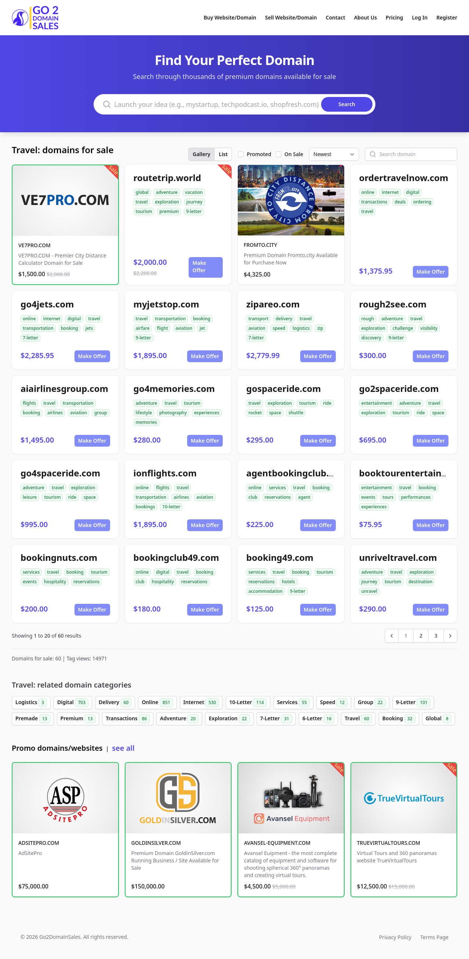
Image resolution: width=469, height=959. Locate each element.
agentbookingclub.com (297, 473)
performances (415, 497)
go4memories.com (174, 388)
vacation (194, 192)
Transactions (128, 718)
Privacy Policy (395, 937)
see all (123, 748)
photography (173, 413)
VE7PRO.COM (34, 245)
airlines (55, 413)
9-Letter (413, 702)
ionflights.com (165, 473)
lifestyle (144, 413)
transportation (38, 328)
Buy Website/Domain (230, 17)
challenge (403, 328)
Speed (334, 702)
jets (89, 328)
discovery (371, 338)
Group (372, 702)
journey (194, 202)
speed (279, 328)
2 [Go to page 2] (420, 635)
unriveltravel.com (398, 557)
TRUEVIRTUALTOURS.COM (389, 842)
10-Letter (248, 702)
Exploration (229, 718)
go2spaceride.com (399, 388)
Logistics (31, 702)
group (100, 413)
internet (390, 192)
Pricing (394, 17)
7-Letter (276, 718)
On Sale (293, 154)
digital (412, 192)
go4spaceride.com (60, 473)
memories (146, 422)
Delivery (115, 702)
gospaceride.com (283, 388)
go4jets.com (47, 304)
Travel (358, 718)
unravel (369, 591)
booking (69, 328)
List (223, 154)
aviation (183, 328)
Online (157, 702)
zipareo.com (273, 304)
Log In (420, 17)
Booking (398, 718)
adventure (167, 192)
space (275, 413)
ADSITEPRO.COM (38, 842)
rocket (255, 413)
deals (400, 202)
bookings (145, 507)
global (142, 192)
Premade (32, 718)
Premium (78, 718)
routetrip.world (167, 178)
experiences (206, 413)
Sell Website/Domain (291, 17)
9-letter (193, 211)
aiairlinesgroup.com (64, 388)
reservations (278, 497)
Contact (335, 17)
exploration (167, 202)
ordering (422, 202)
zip (320, 328)
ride (327, 403)
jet (202, 328)
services (277, 487)
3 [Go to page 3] (436, 635)
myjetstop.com (166, 304)
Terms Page (434, 937)
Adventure (179, 718)
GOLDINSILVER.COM (156, 842)
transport (258, 319)
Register (446, 17)
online (368, 192)
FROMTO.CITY (260, 244)
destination (420, 581)
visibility (429, 328)
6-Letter (318, 718)
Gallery (201, 154)
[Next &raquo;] (450, 636)
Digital (72, 702)
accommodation (265, 591)
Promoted (259, 154)
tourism (144, 211)
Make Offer (199, 266)
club (252, 497)
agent (304, 497)
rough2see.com (393, 304)
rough (367, 319)
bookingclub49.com (176, 557)
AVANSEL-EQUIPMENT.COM (277, 842)
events (368, 497)
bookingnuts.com (59, 557)
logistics (301, 328)
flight (162, 328)
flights (29, 403)
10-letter (171, 507)
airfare (143, 328)
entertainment (376, 403)
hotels (288, 581)
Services (293, 702)
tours (387, 497)
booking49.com (279, 557)
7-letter (30, 338)
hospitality (55, 581)
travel (142, 202)
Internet (201, 702)
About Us (365, 17)
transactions (374, 202)
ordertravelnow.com (403, 178)
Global (438, 718)
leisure (30, 497)
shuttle (295, 413)
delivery (284, 319)
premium (169, 211)
